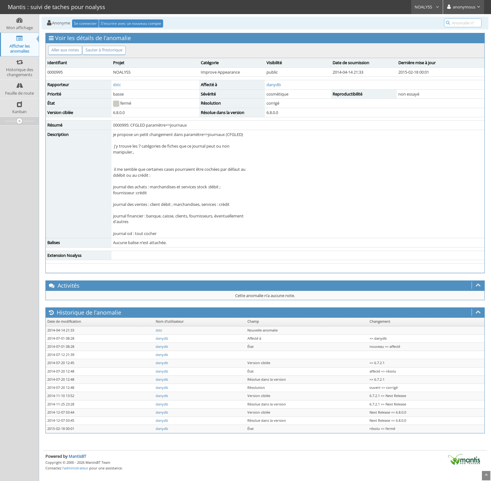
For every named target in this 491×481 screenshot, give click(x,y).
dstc (117, 84)
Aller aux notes (65, 50)
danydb (273, 84)
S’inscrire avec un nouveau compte (131, 23)
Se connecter (85, 23)
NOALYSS (427, 7)
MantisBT (77, 456)
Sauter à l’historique (103, 50)
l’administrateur (75, 468)
